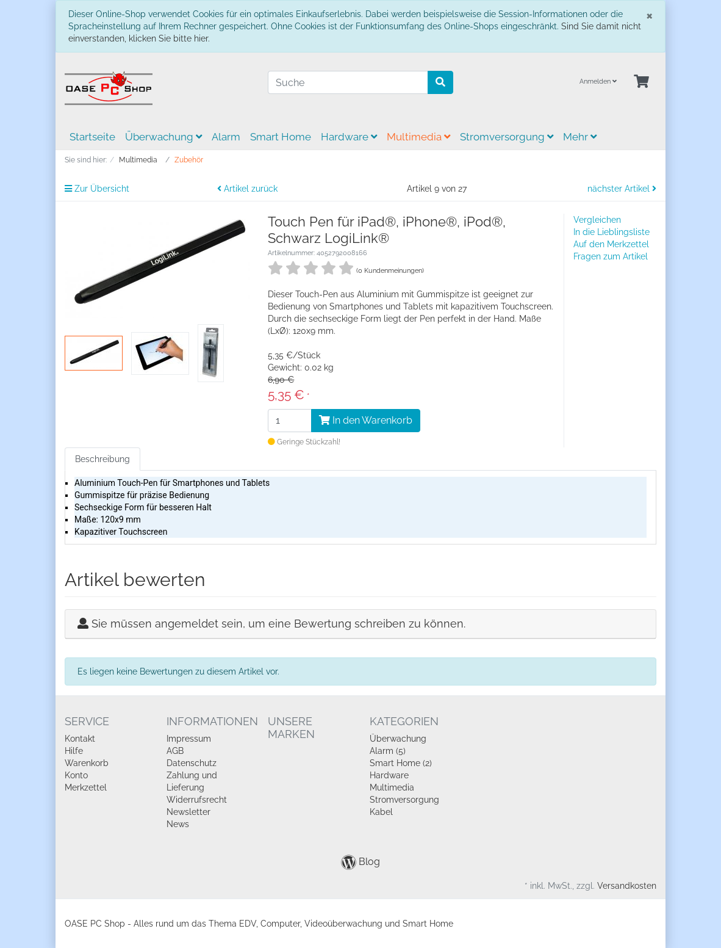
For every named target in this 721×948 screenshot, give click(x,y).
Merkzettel (86, 787)
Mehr (580, 137)
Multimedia (418, 137)
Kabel (381, 812)
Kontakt (80, 739)
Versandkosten (626, 886)
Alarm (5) (388, 751)
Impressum (189, 739)
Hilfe (74, 751)
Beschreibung (102, 459)
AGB (175, 751)
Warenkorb (87, 763)
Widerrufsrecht (197, 800)
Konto (76, 775)
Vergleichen (597, 220)
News (178, 824)
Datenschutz (192, 763)
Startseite (92, 137)
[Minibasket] (641, 82)
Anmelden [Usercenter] (598, 81)
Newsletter (188, 812)
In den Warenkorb (365, 420)
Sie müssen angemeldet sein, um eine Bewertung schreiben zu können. (278, 623)
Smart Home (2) (401, 763)
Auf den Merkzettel (611, 244)
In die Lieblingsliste (611, 232)
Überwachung (163, 137)
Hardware (349, 137)
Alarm (226, 137)
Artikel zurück (247, 189)
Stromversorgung (506, 137)
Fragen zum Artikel (610, 256)
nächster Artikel (621, 189)
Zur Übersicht (97, 189)
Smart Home (280, 137)
